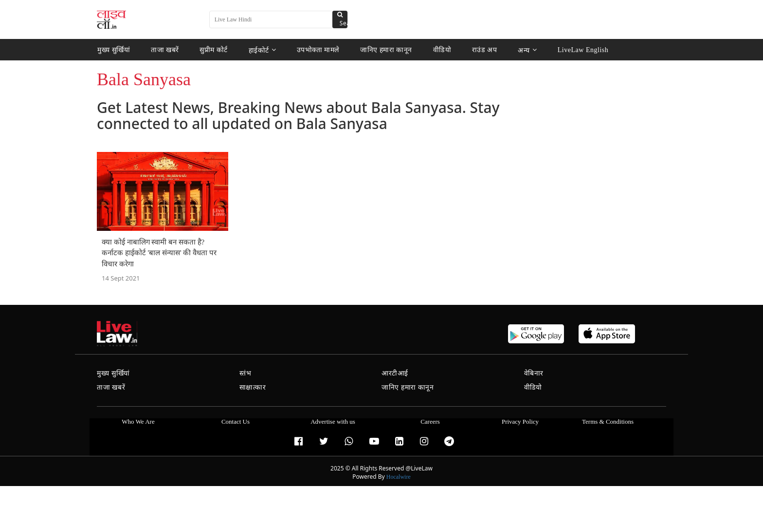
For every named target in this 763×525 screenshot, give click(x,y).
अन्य (526, 50)
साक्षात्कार (252, 387)
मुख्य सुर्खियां (113, 50)
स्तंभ (245, 373)
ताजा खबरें (165, 50)
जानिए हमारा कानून (386, 50)
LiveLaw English (581, 50)
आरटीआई (395, 373)
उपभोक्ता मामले (318, 50)
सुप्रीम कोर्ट (214, 50)
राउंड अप (483, 50)
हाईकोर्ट (262, 50)
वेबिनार (534, 373)
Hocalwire (398, 476)
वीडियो (442, 50)
